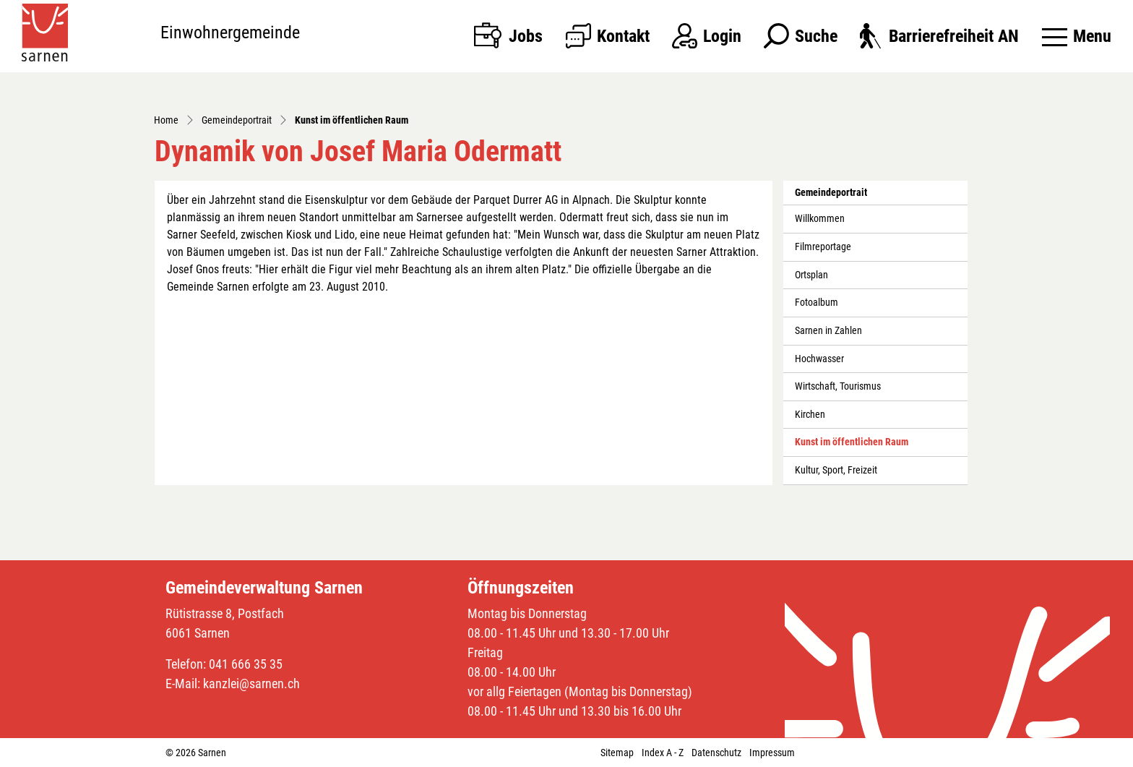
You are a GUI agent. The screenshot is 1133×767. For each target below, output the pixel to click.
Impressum (772, 752)
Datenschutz (716, 752)
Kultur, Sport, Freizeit (836, 470)
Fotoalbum (816, 302)
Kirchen (810, 414)
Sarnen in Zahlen (828, 331)
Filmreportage (823, 247)
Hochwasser (819, 359)
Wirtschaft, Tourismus (838, 386)
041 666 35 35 (246, 664)
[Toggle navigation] (1076, 36)
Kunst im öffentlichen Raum (851, 446)
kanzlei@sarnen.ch (251, 683)
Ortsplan (811, 275)
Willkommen (820, 219)
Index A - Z (663, 752)
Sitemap (617, 752)
